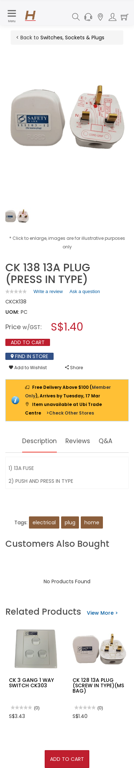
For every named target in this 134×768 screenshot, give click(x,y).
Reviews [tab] (78, 440)
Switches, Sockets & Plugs (72, 37)
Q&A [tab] (107, 440)
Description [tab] (39, 440)
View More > (102, 612)
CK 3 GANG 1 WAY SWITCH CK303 (31, 683)
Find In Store (29, 356)
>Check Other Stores (70, 413)
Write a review (48, 292)
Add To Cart (67, 759)
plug (70, 522)
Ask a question (84, 291)
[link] (16, 291)
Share (74, 368)
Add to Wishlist (28, 368)
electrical (44, 522)
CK (8, 301)
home (91, 522)
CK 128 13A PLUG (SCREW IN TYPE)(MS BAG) (98, 686)
